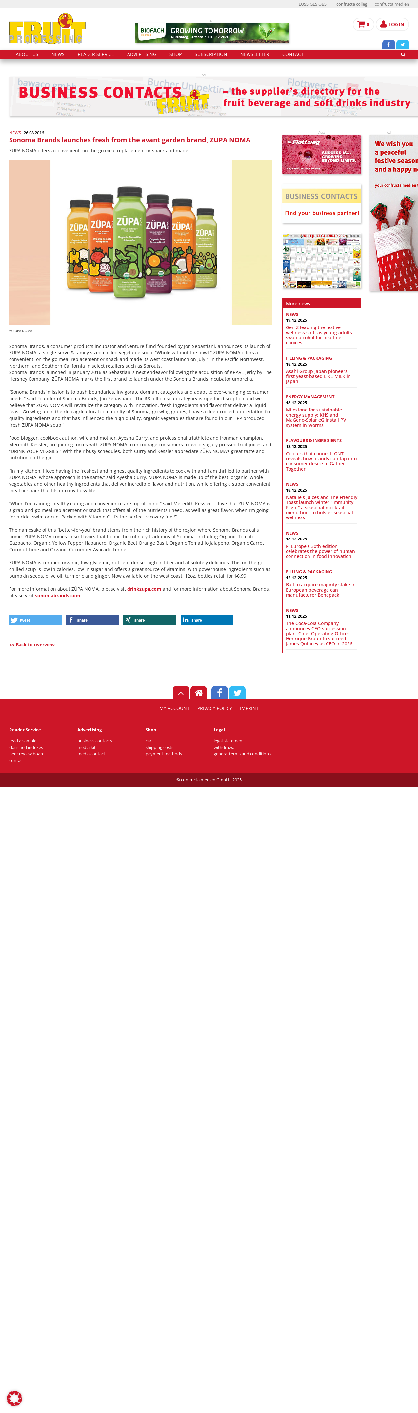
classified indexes (26, 747)
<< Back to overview (32, 645)
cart (149, 741)
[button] (35, 620)
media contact (91, 754)
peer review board (27, 754)
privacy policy (214, 708)
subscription (211, 54)
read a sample (22, 741)
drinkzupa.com (144, 589)
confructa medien (392, 4)
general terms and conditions (242, 754)
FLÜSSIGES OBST (312, 4)
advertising (141, 54)
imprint (249, 708)
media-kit (86, 747)
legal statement (229, 741)
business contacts (94, 741)
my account (174, 708)
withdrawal (224, 747)
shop (175, 54)
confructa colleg (351, 4)
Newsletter (254, 54)
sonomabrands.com (57, 595)
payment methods (164, 754)
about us (27, 54)
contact (293, 54)
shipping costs (159, 747)
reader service (96, 54)
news (58, 54)
